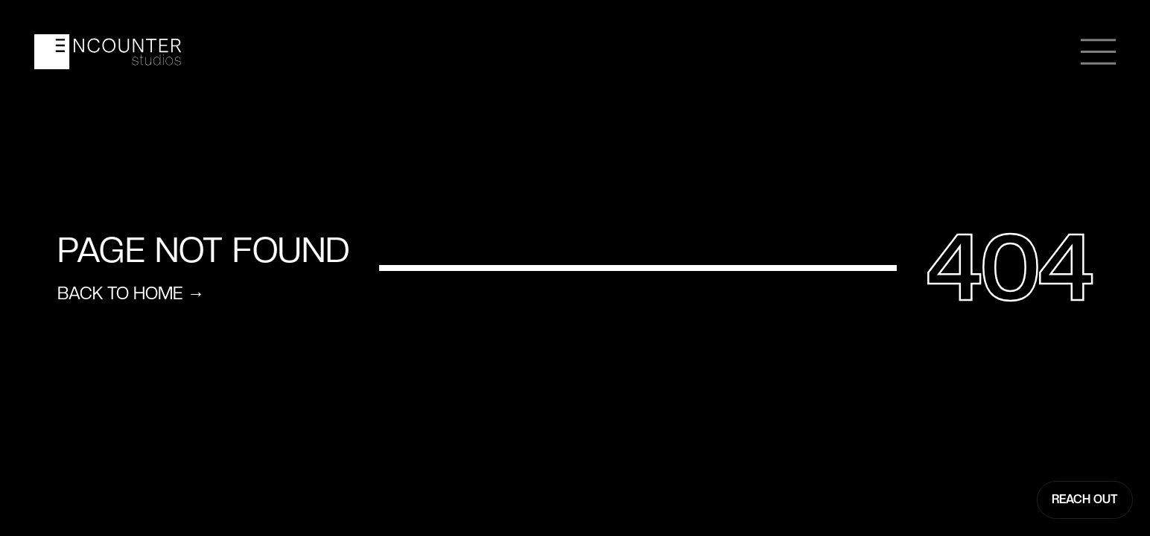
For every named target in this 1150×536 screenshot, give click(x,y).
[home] (107, 51)
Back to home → (130, 293)
